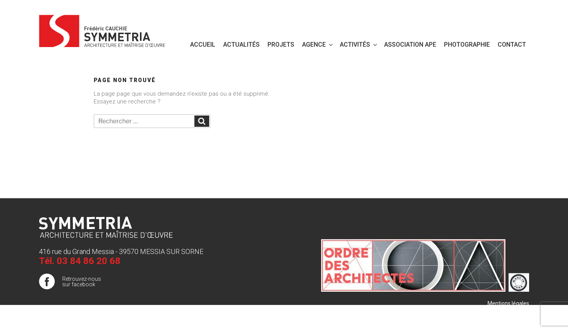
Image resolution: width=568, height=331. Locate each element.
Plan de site (515, 311)
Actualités (241, 44)
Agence (318, 44)
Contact (512, 44)
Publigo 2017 (513, 319)
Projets (280, 44)
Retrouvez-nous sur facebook (81, 281)
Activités (359, 44)
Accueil (202, 44)
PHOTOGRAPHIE (467, 44)
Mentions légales (508, 303)
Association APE (410, 44)
